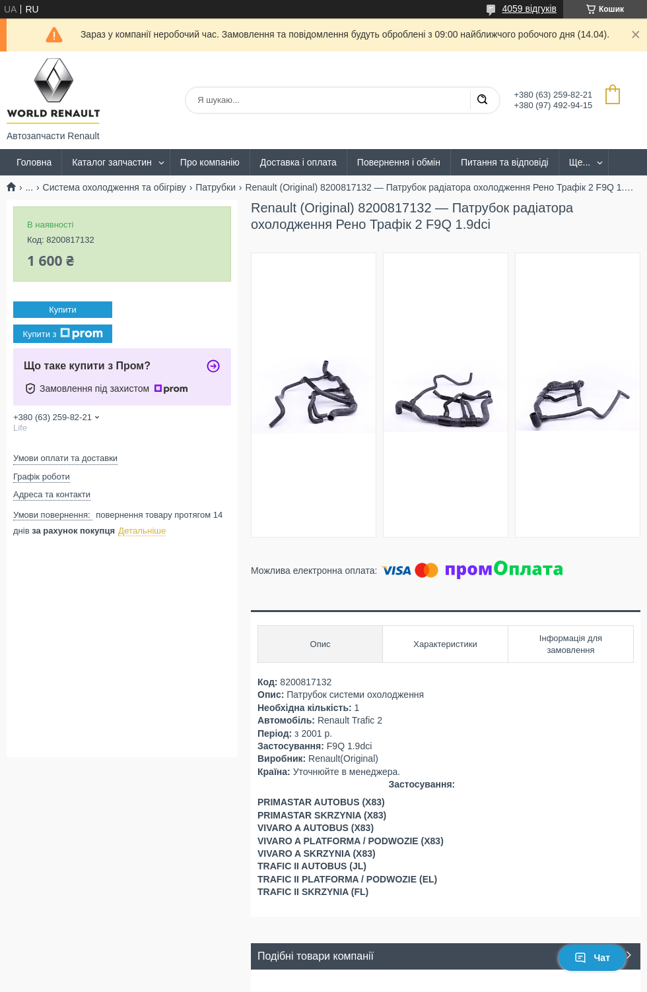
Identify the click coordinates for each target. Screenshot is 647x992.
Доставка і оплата (298, 162)
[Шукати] (482, 100)
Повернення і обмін (398, 162)
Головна (34, 162)
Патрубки (215, 187)
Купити (63, 310)
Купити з (62, 334)
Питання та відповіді (505, 162)
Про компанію (210, 162)
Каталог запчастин (112, 162)
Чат (592, 958)
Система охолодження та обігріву (114, 187)
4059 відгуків (529, 8)
